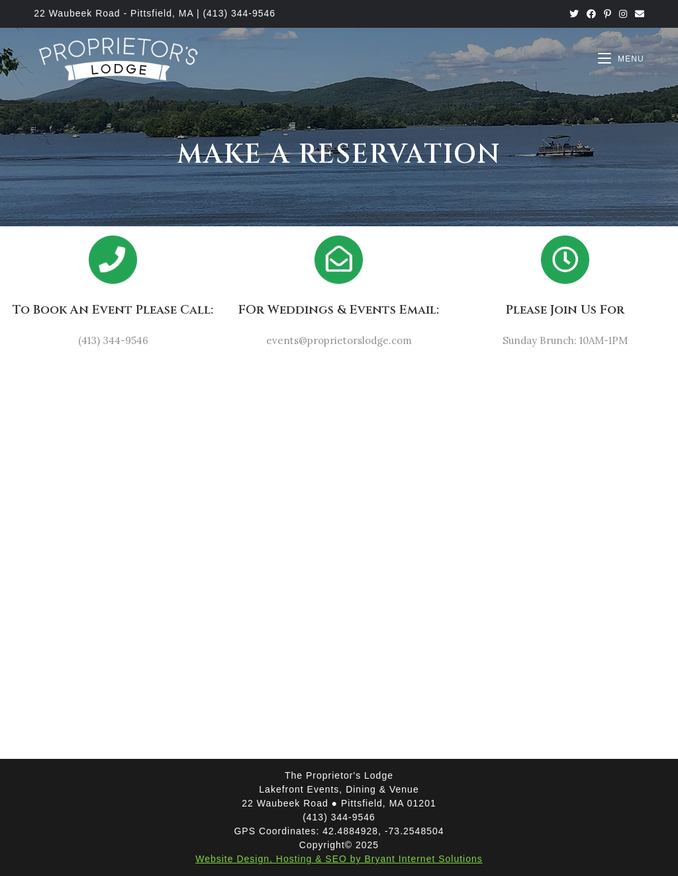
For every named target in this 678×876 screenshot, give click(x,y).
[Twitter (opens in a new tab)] (574, 14)
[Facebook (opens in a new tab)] (591, 14)
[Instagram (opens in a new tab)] (623, 14)
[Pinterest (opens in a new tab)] (607, 14)
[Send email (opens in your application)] (637, 14)
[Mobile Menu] (621, 59)
